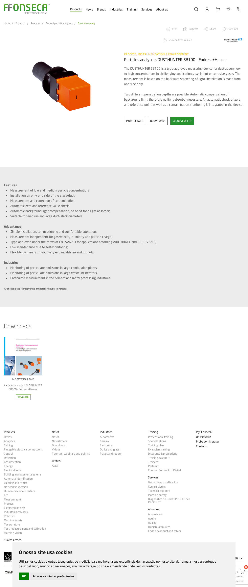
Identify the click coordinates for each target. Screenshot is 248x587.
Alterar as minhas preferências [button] (53, 576)
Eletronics (106, 445)
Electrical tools (12, 470)
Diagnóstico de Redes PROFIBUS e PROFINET (169, 501)
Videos (56, 449)
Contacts (201, 446)
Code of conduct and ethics (164, 531)
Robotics (9, 516)
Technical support (159, 490)
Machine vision (13, 532)
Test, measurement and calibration (25, 528)
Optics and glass (110, 449)
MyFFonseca (204, 432)
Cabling (8, 445)
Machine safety (13, 520)
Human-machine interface (19, 491)
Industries (116, 9)
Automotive (107, 437)
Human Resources (159, 526)
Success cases (12, 540)
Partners (153, 466)
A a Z (55, 465)
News (89, 9)
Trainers (153, 462)
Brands (101, 9)
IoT (6, 495)
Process (9, 503)
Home (7, 23)
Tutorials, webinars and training (71, 453)
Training (132, 9)
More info (233, 28)
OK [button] (24, 576)
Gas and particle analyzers (59, 23)
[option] (61, 96)
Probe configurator (207, 441)
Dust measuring (86, 23)
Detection (10, 457)
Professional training (160, 437)
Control (8, 453)
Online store (203, 436)
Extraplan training (159, 449)
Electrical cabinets (15, 507)
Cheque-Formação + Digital (164, 470)
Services (146, 9)
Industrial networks (16, 512)
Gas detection (12, 462)
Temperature (12, 524)
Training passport (158, 457)
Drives (8, 437)
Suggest (193, 28)
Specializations (157, 441)
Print (174, 28)
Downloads (59, 445)
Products (76, 9)
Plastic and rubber (111, 453)
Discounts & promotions (162, 453)
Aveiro (152, 518)
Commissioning (157, 486)
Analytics (35, 23)
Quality (152, 522)
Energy (8, 466)
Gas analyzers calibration (163, 482)
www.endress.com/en (180, 39)
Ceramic (104, 441)
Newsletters (59, 441)
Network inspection (16, 487)
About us (162, 9)
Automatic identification (18, 478)
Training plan (156, 445)
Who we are (155, 514)
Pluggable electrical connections (23, 449)
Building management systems (22, 474)
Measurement (12, 499)
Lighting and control (16, 482)
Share (213, 28)
